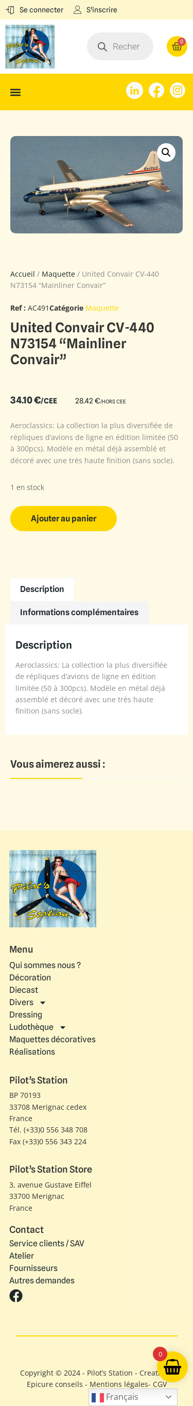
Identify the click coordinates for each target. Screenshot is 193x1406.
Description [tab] (42, 589)
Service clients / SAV (46, 1244)
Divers (28, 1002)
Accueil (22, 274)
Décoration (30, 977)
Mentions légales (119, 1384)
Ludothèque (38, 1027)
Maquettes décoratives (52, 1039)
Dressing (25, 1015)
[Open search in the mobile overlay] (120, 46)
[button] (15, 91)
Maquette (58, 274)
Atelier (21, 1256)
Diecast (23, 990)
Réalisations (32, 1052)
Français (115, 1397)
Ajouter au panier (63, 518)
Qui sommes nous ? (45, 965)
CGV (160, 1384)
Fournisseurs (33, 1268)
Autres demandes (42, 1281)
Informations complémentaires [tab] (79, 612)
